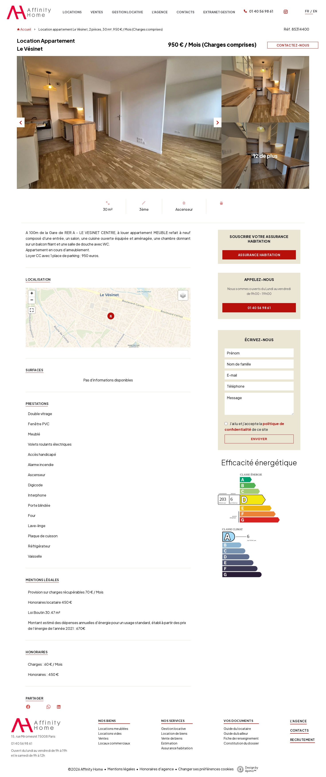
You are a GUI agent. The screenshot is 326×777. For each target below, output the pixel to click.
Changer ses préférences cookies (206, 769)
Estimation (169, 743)
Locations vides (110, 733)
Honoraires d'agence (157, 769)
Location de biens (174, 733)
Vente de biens (171, 738)
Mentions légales (121, 769)
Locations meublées (113, 729)
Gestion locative (173, 729)
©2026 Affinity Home (85, 769)
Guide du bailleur (236, 733)
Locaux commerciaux (114, 743)
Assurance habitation (259, 255)
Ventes (103, 738)
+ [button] (31, 293)
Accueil (24, 29)
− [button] (31, 300)
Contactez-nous (293, 45)
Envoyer (259, 439)
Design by (246, 769)
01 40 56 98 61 (261, 11)
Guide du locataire (237, 729)
